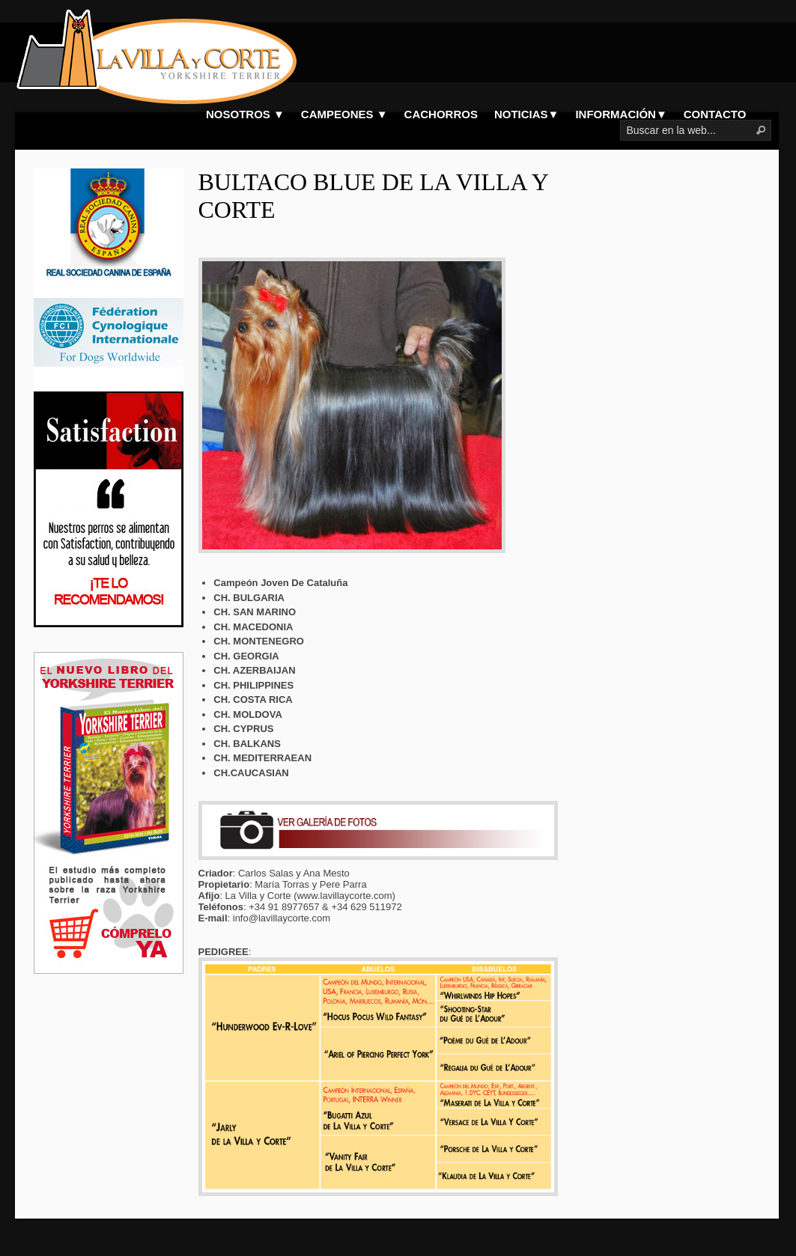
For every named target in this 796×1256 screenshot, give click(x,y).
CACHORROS (441, 114)
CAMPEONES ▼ (344, 114)
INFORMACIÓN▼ (620, 114)
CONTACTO (715, 114)
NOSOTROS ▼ (245, 114)
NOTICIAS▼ (526, 114)
